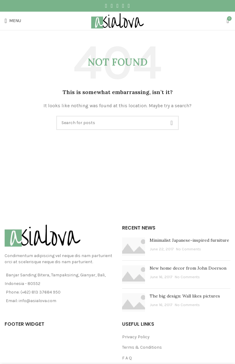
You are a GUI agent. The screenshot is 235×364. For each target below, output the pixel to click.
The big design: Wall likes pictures (185, 296)
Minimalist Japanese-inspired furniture (189, 240)
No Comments (188, 249)
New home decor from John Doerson (188, 268)
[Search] (117, 123)
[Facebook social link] (106, 5)
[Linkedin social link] (123, 5)
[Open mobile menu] (13, 21)
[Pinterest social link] (118, 5)
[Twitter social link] (112, 5)
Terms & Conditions (142, 347)
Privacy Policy (136, 336)
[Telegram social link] (129, 5)
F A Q (127, 358)
